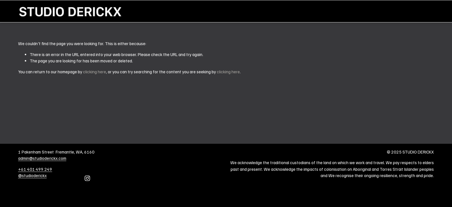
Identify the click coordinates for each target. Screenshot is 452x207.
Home (428, 11)
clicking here (94, 71)
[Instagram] (87, 178)
